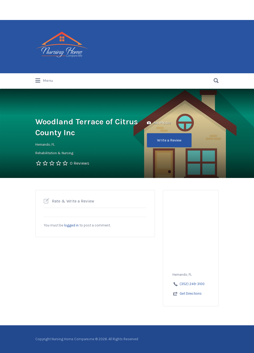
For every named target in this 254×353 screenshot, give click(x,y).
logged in (71, 225)
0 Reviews (79, 163)
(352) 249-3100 (192, 284)
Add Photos (159, 123)
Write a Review (169, 140)
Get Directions (191, 293)
